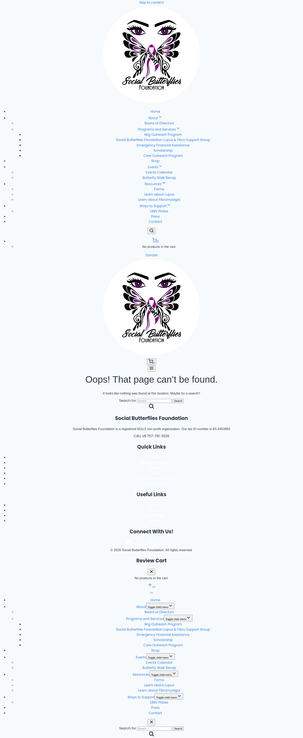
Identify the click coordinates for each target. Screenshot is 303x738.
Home (155, 111)
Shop (155, 161)
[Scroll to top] (150, 586)
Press (155, 216)
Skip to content (151, 2)
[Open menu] (151, 368)
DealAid (155, 520)
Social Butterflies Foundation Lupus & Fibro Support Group (163, 140)
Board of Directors (159, 123)
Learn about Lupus (159, 194)
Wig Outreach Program (163, 134)
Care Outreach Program (163, 155)
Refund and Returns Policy (155, 478)
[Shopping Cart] (155, 241)
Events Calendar (159, 172)
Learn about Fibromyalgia (159, 199)
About (141, 607)
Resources (141, 674)
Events (141, 657)
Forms (159, 189)
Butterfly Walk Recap (159, 177)
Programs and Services (145, 619)
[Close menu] (151, 592)
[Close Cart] (151, 572)
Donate (151, 255)
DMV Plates (159, 211)
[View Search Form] (151, 231)
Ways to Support (141, 697)
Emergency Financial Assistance (163, 145)
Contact (155, 221)
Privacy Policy (155, 483)
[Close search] (151, 722)
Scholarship (163, 150)
